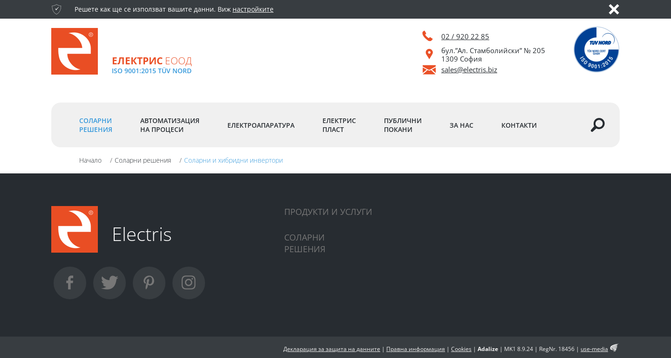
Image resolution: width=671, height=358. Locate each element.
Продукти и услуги (328, 211)
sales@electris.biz (469, 69)
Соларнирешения (304, 243)
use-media (594, 349)
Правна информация (415, 349)
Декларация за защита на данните (331, 349)
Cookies (461, 349)
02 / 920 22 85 (465, 36)
